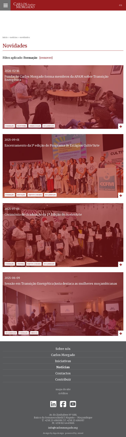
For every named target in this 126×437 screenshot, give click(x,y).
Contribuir (63, 379)
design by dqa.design (53, 433)
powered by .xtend (74, 433)
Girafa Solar (34, 126)
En (120, 5)
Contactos (63, 373)
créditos (63, 393)
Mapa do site (63, 389)
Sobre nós (63, 349)
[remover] (46, 57)
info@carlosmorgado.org (63, 427)
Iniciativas (63, 361)
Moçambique (48, 126)
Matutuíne (21, 126)
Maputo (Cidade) (35, 195)
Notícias (14, 37)
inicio (5, 37)
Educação (21, 195)
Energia (34, 333)
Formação (9, 126)
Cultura (20, 264)
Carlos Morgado (63, 355)
